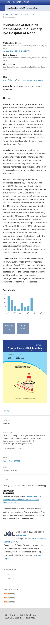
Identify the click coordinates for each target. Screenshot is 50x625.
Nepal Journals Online (17, 1)
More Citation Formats (14, 448)
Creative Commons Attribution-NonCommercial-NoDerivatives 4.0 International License (22, 499)
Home (5, 14)
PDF (8, 411)
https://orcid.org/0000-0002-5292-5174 (16, 51)
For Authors (8, 578)
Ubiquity (22, 535)
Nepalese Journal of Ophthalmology (22, 8)
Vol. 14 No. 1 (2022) (28, 14)
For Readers (8, 574)
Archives (14, 14)
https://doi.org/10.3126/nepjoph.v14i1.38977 (23, 80)
